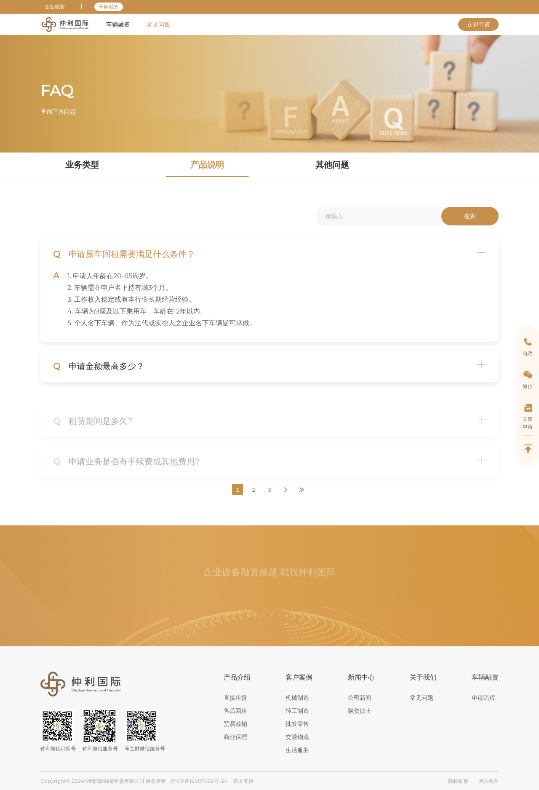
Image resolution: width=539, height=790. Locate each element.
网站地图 (488, 781)
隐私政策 (458, 781)
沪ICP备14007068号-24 (198, 781)
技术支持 (243, 781)
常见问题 (74, 46)
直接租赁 (235, 698)
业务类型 (82, 165)
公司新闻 (359, 698)
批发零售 (297, 724)
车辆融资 (109, 6)
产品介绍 (237, 677)
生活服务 (297, 750)
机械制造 (297, 698)
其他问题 (332, 165)
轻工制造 (297, 711)
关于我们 (423, 677)
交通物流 (297, 737)
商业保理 (235, 737)
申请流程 (483, 698)
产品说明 (106, 46)
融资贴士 (359, 711)
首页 (47, 46)
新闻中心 (361, 677)
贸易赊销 (235, 724)
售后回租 (235, 711)
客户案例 (299, 677)
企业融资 (55, 6)
